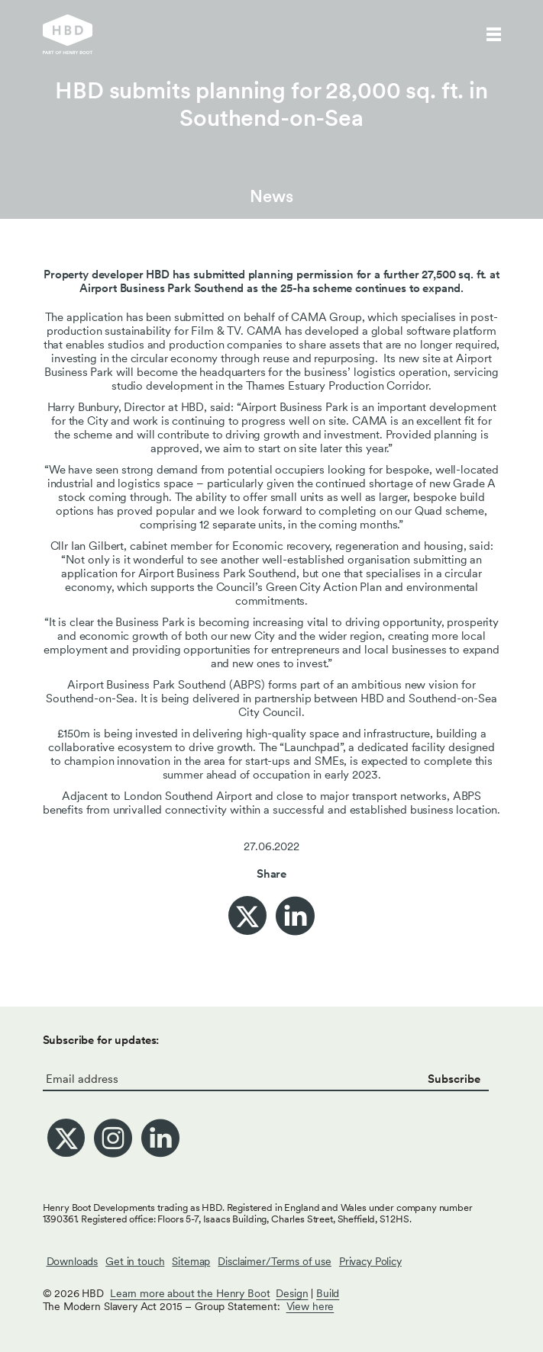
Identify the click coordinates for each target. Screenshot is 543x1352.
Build (327, 1293)
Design (292, 1293)
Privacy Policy (370, 1261)
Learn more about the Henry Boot (190, 1293)
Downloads (73, 1261)
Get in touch (134, 1261)
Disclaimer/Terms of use (274, 1261)
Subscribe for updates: (101, 1040)
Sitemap (191, 1261)
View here (310, 1306)
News (271, 196)
